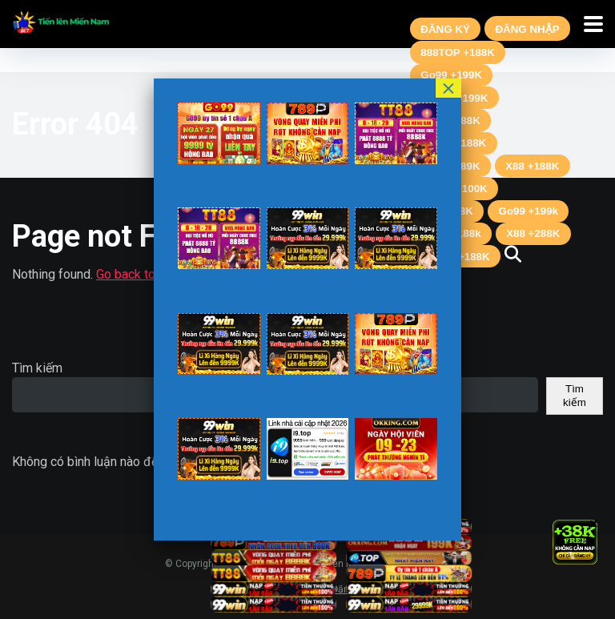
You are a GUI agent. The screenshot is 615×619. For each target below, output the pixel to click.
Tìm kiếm (37, 368)
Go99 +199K (451, 75)
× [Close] (593, 523)
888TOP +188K (457, 52)
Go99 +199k (528, 211)
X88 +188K (532, 166)
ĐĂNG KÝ (444, 29)
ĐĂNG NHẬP (527, 29)
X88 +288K (533, 233)
